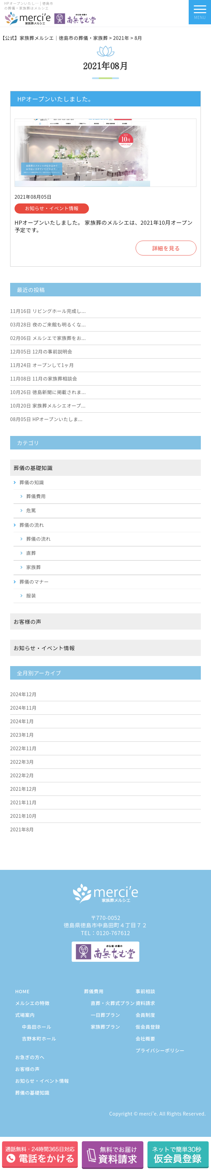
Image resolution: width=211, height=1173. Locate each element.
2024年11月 (23, 707)
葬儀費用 (36, 496)
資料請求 (145, 1003)
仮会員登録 (148, 1026)
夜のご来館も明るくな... (48, 324)
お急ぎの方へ (30, 1057)
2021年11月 (23, 802)
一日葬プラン (105, 1014)
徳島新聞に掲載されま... (48, 392)
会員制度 (145, 1014)
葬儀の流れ (32, 524)
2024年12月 (23, 694)
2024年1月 (22, 721)
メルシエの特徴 (32, 1003)
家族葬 (33, 567)
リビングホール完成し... (48, 311)
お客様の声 (28, 621)
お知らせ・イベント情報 (44, 648)
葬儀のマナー (34, 581)
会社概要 (145, 1038)
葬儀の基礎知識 (33, 468)
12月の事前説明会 (41, 351)
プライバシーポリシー (160, 1050)
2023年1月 (22, 734)
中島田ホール (36, 1026)
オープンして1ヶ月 (42, 365)
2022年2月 (22, 775)
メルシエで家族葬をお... (48, 338)
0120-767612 (113, 932)
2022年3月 (22, 761)
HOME (22, 991)
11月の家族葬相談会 (43, 378)
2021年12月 (23, 788)
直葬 (31, 552)
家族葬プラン (105, 1026)
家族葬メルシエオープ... (48, 405)
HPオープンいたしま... (46, 419)
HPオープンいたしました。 (55, 99)
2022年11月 (23, 748)
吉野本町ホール (39, 1038)
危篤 (31, 510)
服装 (31, 595)
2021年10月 (23, 815)
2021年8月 (22, 829)
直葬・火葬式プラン (113, 1003)
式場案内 (25, 1014)
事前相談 (145, 991)
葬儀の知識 (32, 482)
